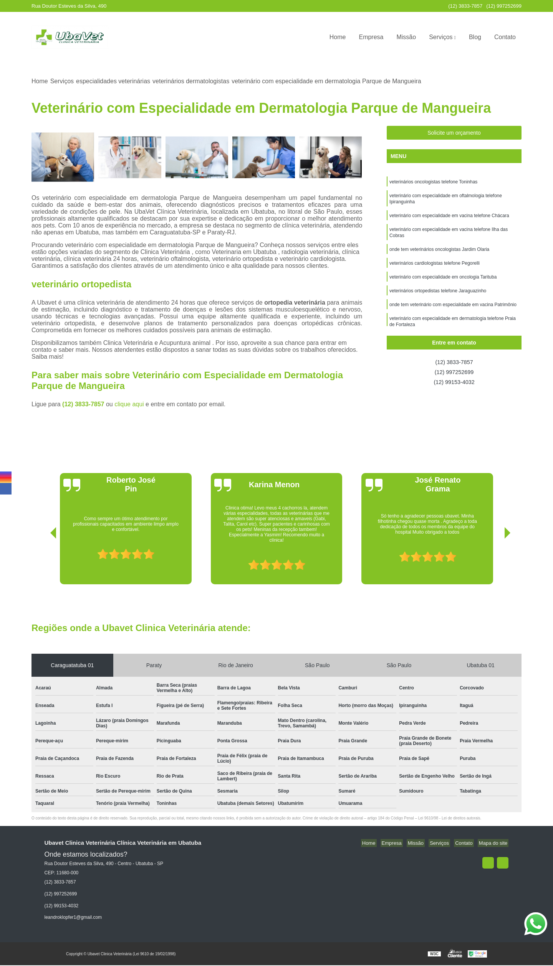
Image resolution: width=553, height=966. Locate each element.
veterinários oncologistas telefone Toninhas (433, 183)
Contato (505, 37)
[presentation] (42, 563)
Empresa (371, 37)
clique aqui (129, 405)
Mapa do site (494, 844)
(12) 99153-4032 (454, 384)
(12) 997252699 (504, 6)
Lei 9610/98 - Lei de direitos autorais (449, 819)
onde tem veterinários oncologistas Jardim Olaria (439, 255)
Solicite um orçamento (454, 133)
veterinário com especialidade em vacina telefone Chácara (449, 219)
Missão (406, 37)
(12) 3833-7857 (465, 6)
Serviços (440, 37)
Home (337, 37)
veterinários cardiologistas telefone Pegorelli (434, 269)
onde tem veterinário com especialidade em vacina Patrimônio (453, 313)
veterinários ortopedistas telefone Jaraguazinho (437, 299)
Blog (475, 37)
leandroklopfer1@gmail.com (73, 918)
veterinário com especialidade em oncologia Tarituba (443, 284)
